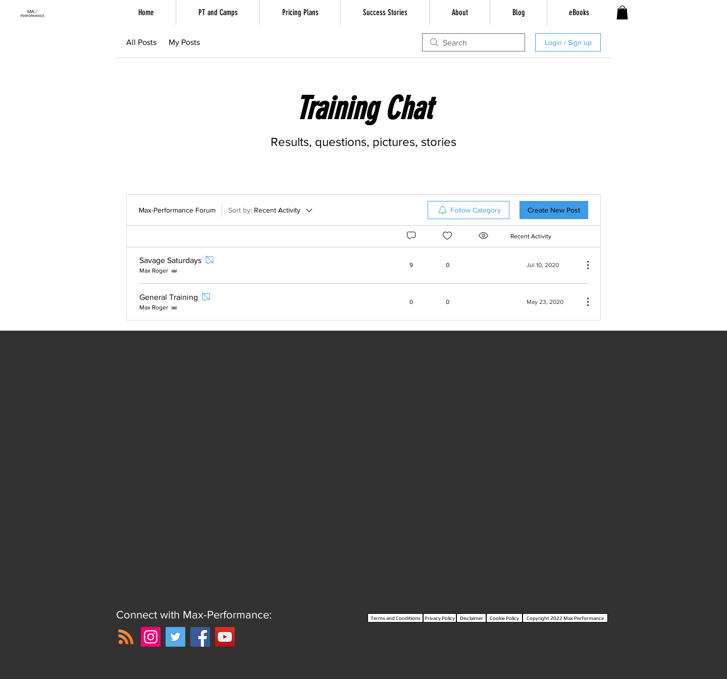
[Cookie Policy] (504, 617)
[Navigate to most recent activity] (543, 265)
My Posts (184, 42)
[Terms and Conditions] (395, 617)
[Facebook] (200, 637)
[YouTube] (225, 637)
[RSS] (126, 637)
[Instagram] (151, 637)
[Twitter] (175, 637)
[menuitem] (468, 210)
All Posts (141, 42)
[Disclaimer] (471, 617)
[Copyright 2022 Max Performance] (565, 617)
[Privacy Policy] (439, 617)
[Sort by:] (271, 210)
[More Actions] (583, 265)
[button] (622, 12)
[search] (473, 42)
